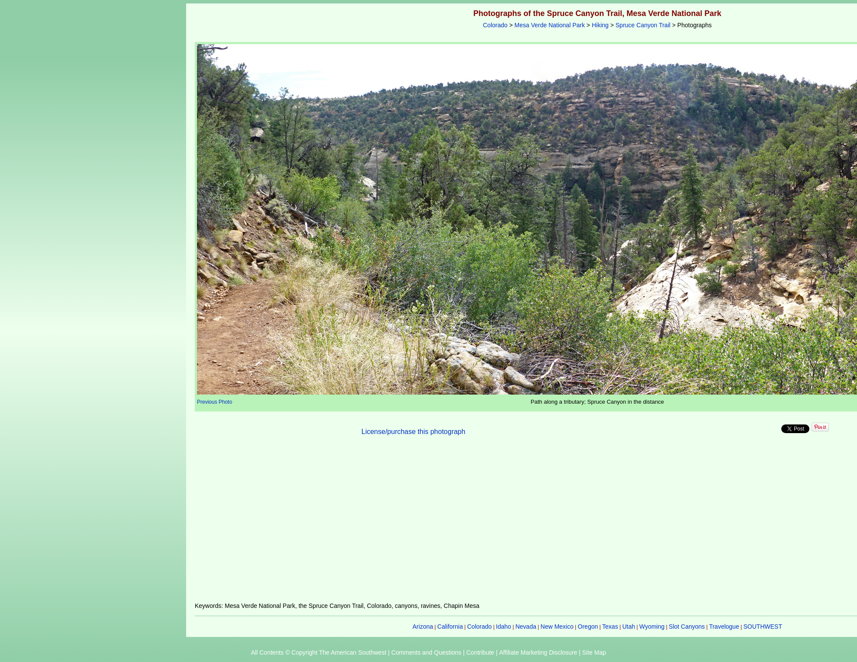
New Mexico (557, 626)
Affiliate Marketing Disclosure (538, 652)
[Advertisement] (597, 524)
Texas (610, 626)
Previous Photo (214, 402)
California (450, 626)
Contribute (480, 652)
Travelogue (724, 626)
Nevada (525, 626)
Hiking (600, 25)
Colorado (495, 25)
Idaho (503, 626)
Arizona (422, 626)
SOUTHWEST (763, 626)
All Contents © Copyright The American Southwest (319, 652)
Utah (628, 626)
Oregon (588, 626)
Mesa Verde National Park (550, 25)
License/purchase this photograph (413, 431)
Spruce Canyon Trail (642, 25)
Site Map (594, 652)
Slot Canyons (687, 626)
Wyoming (651, 626)
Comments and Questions (426, 652)
